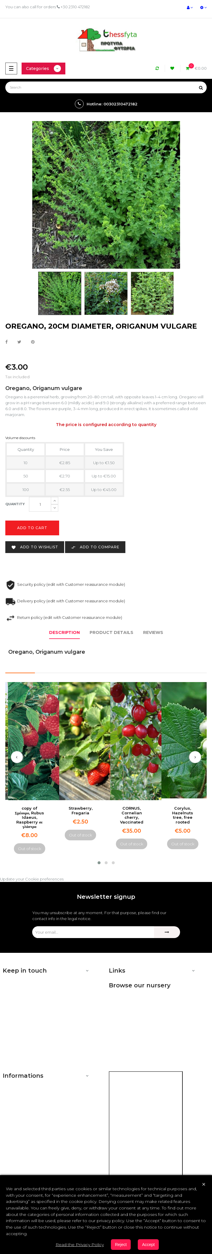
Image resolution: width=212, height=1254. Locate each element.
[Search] (106, 87)
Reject (121, 1244)
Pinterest (33, 342)
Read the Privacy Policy (80, 1244)
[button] (99, 863)
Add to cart (32, 528)
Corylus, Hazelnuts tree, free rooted (182, 815)
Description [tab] (64, 632)
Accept (148, 1244)
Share (6, 342)
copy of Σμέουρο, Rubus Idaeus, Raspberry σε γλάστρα (29, 817)
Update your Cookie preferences (32, 879)
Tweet (19, 342)
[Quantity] (40, 504)
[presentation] (17, 757)
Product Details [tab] (111, 632)
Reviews (153, 632)
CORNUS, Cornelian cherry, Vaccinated (131, 815)
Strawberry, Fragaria (81, 810)
